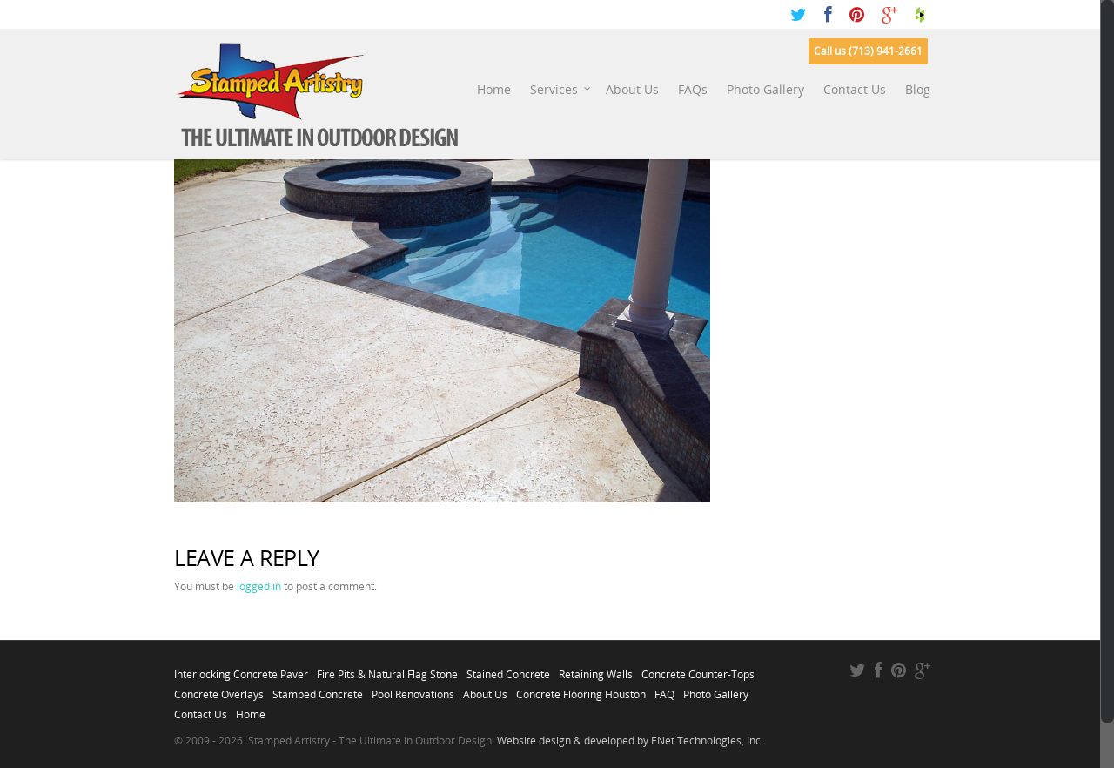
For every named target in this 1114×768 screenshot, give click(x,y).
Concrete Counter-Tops (698, 669)
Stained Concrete (508, 669)
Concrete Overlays (219, 689)
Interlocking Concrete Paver (241, 669)
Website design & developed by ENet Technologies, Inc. (630, 740)
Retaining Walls (596, 669)
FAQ (664, 689)
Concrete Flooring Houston (581, 689)
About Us (632, 89)
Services (561, 89)
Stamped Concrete (317, 689)
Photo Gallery (765, 89)
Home (494, 89)
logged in (259, 586)
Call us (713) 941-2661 (868, 51)
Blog (917, 89)
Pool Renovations (413, 689)
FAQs (693, 89)
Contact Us (854, 89)
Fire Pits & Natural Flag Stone (387, 669)
